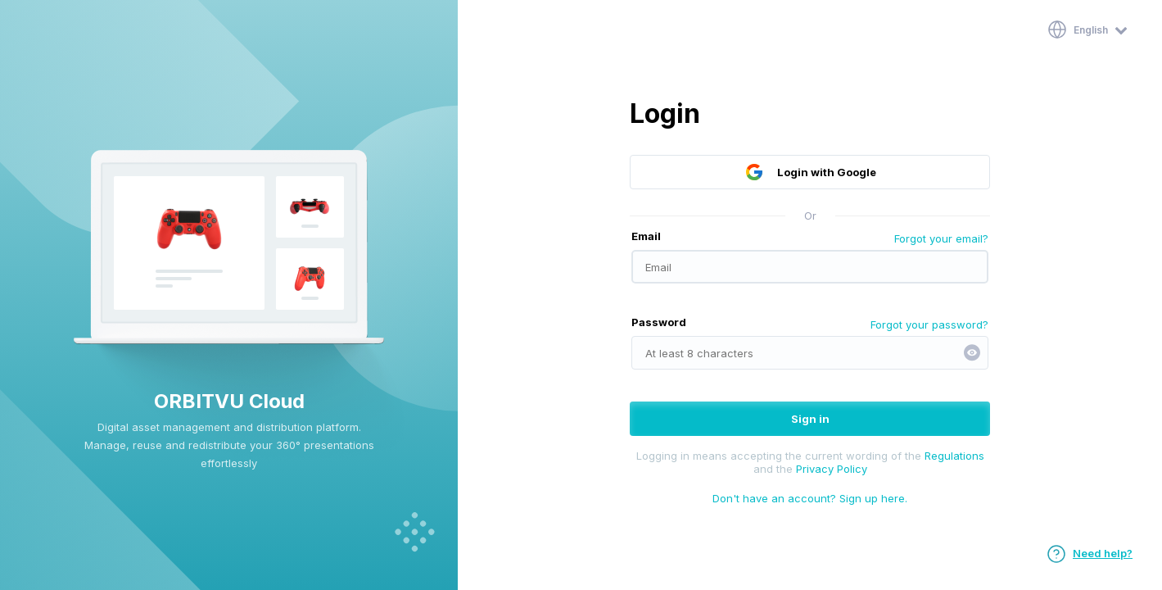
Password (658, 322)
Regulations (954, 455)
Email (646, 236)
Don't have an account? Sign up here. (809, 498)
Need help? (1090, 553)
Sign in (810, 418)
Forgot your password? (929, 324)
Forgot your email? (941, 238)
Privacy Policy (831, 468)
